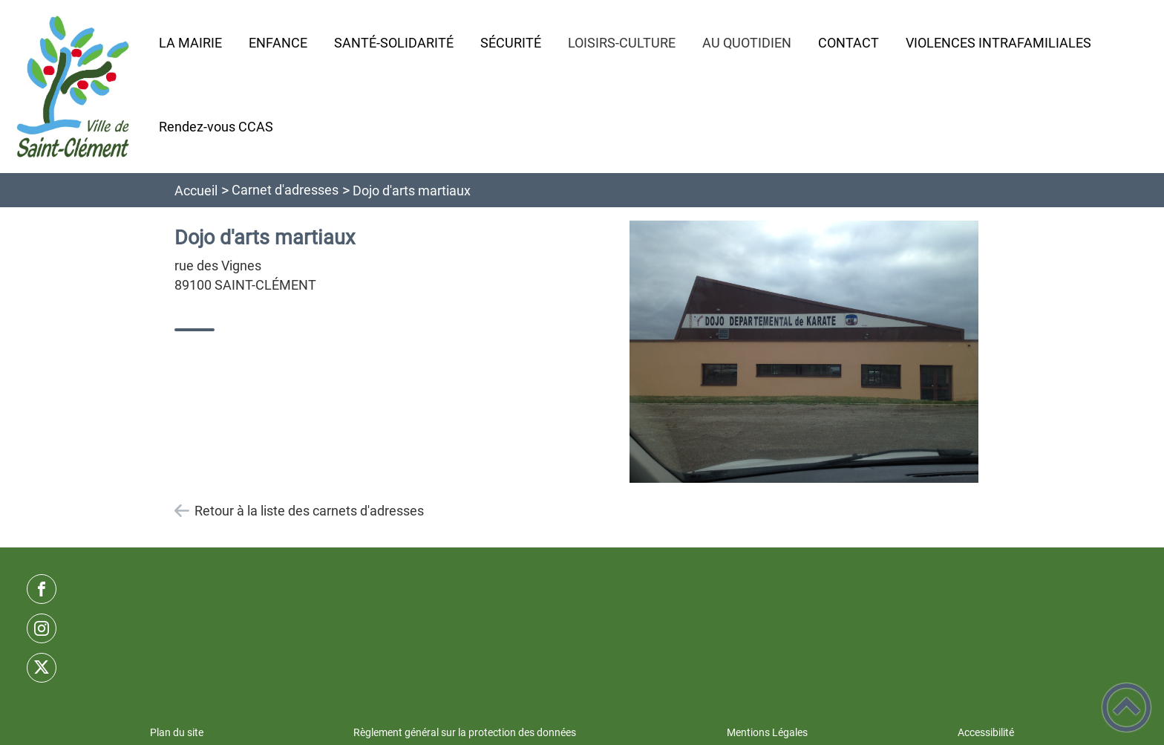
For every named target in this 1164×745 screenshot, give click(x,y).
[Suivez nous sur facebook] (41, 589)
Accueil (196, 190)
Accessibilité (986, 732)
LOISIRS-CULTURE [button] (622, 43)
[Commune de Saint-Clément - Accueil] (73, 86)
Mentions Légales (767, 732)
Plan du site (176, 732)
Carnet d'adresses (285, 190)
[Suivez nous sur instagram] (41, 628)
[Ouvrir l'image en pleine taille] (804, 353)
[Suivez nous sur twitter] (41, 668)
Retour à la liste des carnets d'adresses (309, 510)
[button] (1126, 707)
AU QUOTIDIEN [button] (746, 43)
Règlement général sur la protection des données (464, 732)
